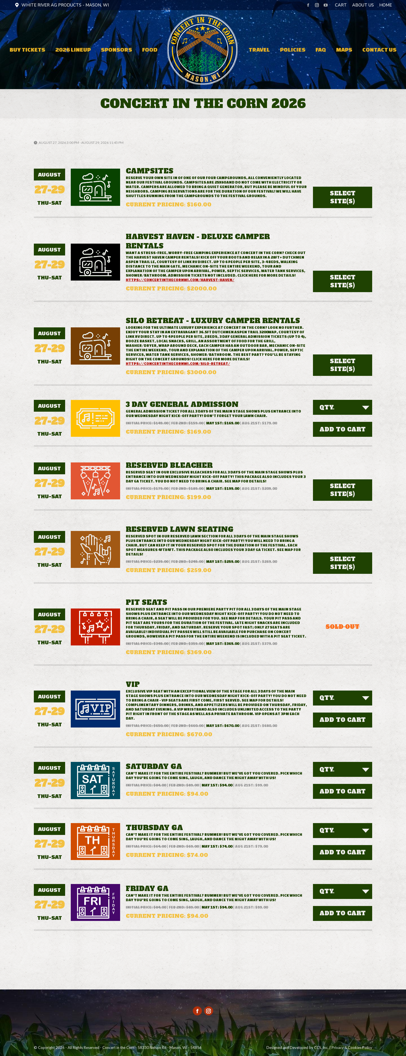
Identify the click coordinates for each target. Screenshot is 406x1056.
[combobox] (342, 407)
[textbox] (328, 407)
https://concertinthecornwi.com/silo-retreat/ (178, 363)
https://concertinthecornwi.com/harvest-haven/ (180, 280)
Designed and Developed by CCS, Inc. (297, 1047)
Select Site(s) (343, 197)
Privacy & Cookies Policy (352, 1047)
